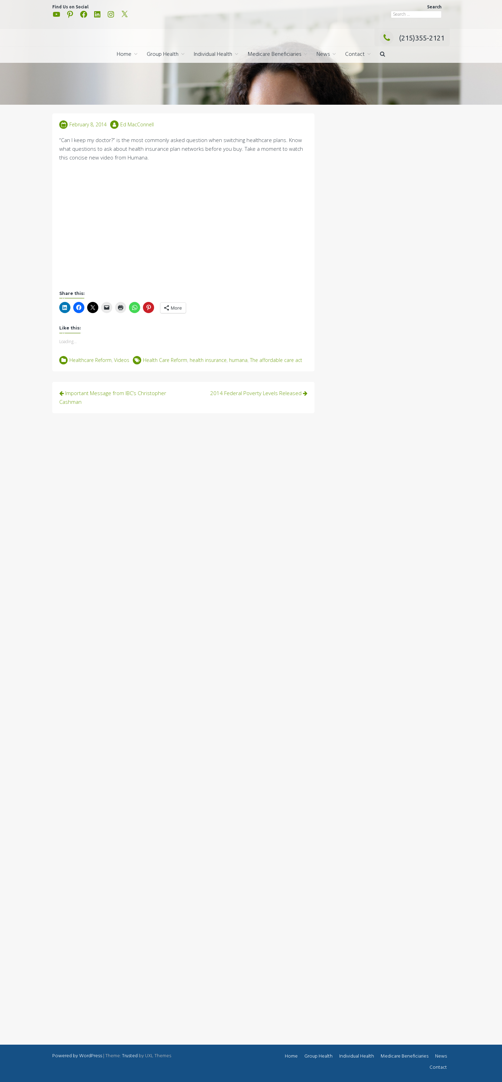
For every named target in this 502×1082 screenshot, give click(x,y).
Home (124, 54)
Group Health (162, 54)
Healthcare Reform (90, 360)
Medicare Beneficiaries (274, 54)
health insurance (208, 360)
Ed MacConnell (137, 124)
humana (238, 360)
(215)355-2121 (412, 38)
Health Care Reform (165, 360)
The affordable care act (276, 360)
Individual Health (213, 54)
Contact (355, 54)
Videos (121, 360)
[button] (382, 54)
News (323, 54)
